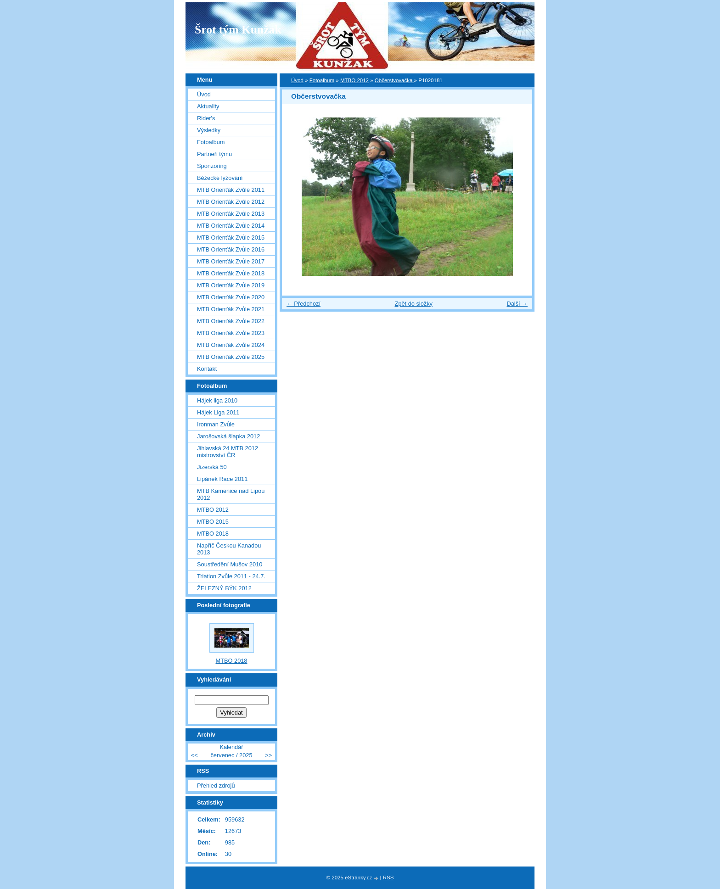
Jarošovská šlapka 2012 (228, 436)
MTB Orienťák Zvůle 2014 (230, 225)
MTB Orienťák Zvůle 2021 (230, 309)
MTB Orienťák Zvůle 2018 (230, 273)
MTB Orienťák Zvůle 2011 (230, 189)
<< (194, 755)
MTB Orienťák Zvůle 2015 (230, 237)
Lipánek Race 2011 (222, 478)
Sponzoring (212, 165)
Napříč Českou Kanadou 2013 (229, 549)
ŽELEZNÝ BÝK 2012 (224, 588)
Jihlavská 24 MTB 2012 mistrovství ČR (227, 451)
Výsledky (208, 130)
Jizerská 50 (212, 467)
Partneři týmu (214, 154)
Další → (517, 303)
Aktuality (208, 106)
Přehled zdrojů (216, 785)
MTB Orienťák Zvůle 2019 (230, 285)
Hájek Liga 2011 (218, 412)
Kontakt (207, 368)
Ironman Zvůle (216, 424)
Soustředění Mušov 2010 (229, 564)
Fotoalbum (321, 80)
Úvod (297, 80)
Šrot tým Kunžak (238, 29)
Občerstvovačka (394, 80)
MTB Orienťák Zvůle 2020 (230, 297)
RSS (388, 877)
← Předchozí (304, 303)
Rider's (206, 118)
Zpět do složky (413, 303)
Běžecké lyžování (220, 177)
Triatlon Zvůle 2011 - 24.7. (231, 576)
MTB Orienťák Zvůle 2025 (230, 356)
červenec (222, 755)
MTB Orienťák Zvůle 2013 (230, 213)
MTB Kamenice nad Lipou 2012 (230, 494)
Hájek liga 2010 (217, 400)
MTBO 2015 (213, 521)
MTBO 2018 (213, 533)
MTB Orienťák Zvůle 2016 (230, 249)
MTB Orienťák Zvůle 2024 (230, 344)
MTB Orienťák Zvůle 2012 (230, 201)
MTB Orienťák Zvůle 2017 (230, 261)
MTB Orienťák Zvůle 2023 (230, 333)
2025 (245, 755)
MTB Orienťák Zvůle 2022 (230, 321)
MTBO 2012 (354, 80)
